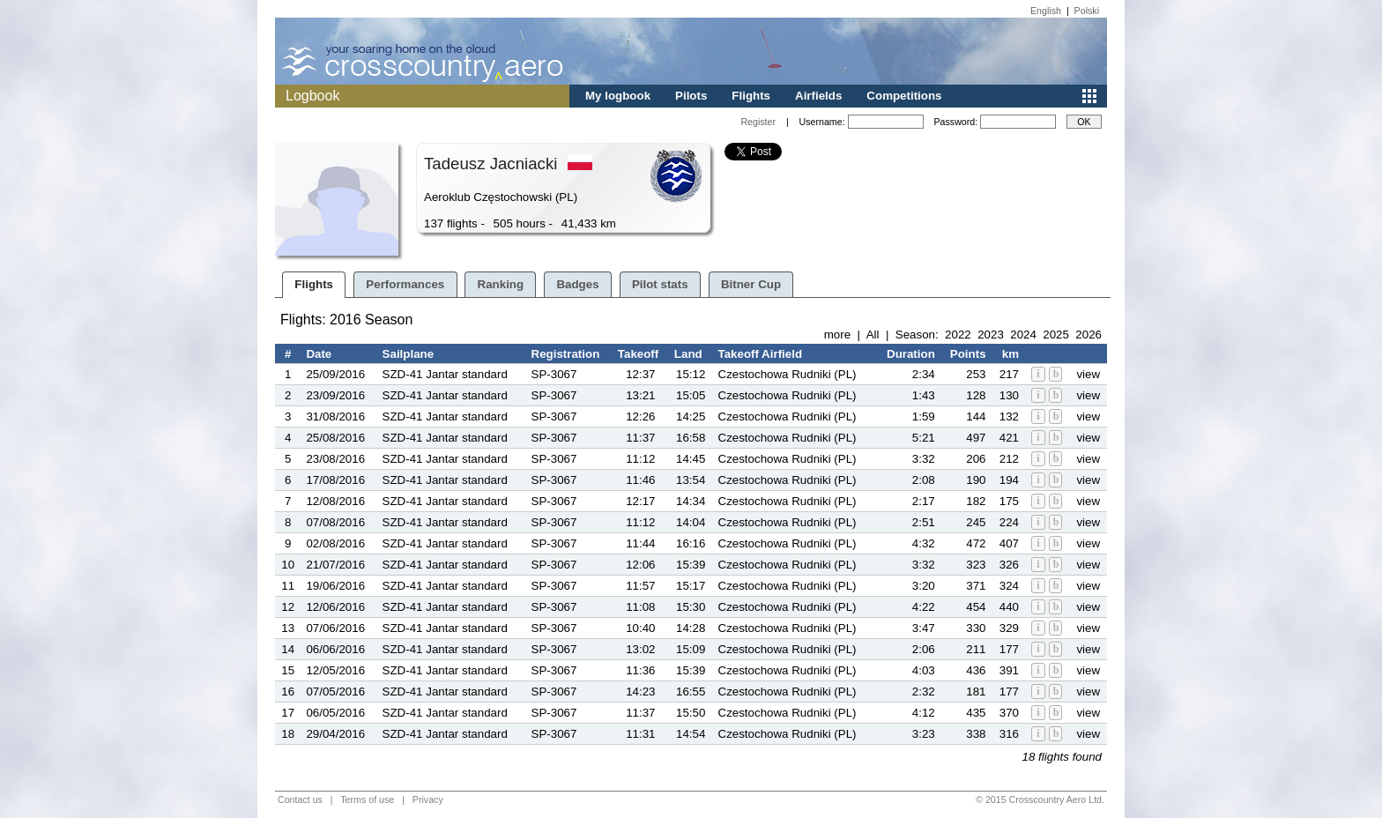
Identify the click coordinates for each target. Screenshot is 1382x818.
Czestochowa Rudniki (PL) (787, 374)
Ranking (501, 284)
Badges (577, 284)
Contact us (300, 799)
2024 (1023, 334)
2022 (958, 334)
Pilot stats (660, 284)
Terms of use (367, 799)
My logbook (617, 95)
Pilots (691, 95)
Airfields (818, 95)
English (1045, 10)
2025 (1056, 334)
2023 (990, 334)
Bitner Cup (751, 284)
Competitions (903, 95)
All (873, 334)
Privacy (427, 799)
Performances (405, 284)
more (837, 334)
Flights (751, 95)
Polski (1086, 10)
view (1088, 374)
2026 (1088, 334)
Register (758, 121)
